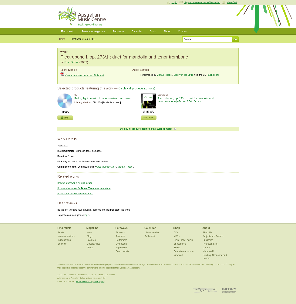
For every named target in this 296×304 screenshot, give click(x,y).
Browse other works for (83, 188)
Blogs (89, 236)
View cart (178, 255)
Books (177, 247)
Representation (210, 243)
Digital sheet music (183, 240)
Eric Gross (71, 62)
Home (62, 39)
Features (91, 240)
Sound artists (122, 251)
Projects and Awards (213, 236)
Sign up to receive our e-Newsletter (202, 2)
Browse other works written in (75, 193)
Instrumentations (66, 236)
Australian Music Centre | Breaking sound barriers (82, 16)
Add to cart (148, 117)
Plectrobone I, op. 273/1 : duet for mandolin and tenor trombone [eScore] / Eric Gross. (186, 100)
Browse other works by (74, 183)
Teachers (120, 236)
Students (120, 232)
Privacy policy (99, 281)
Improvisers (121, 247)
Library (206, 247)
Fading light (213, 75)
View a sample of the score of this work (84, 75)
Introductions (64, 240)
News (89, 232)
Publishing (208, 240)
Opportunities (93, 243)
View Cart (232, 2)
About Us (207, 232)
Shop (153, 31)
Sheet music (180, 243)
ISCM (205, 290)
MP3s (177, 236)
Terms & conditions (84, 281)
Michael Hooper (164, 75)
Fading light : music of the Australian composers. (102, 98)
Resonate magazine (93, 31)
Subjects (62, 243)
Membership (209, 251)
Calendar (137, 31)
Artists (61, 232)
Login (174, 2)
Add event (150, 236)
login (86, 215)
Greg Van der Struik (183, 75)
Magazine (92, 227)
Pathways (118, 31)
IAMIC (229, 290)
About (166, 31)
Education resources (184, 251)
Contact (182, 31)
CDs (176, 232)
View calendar (152, 232)
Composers (121, 243)
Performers (121, 240)
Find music (67, 31)
